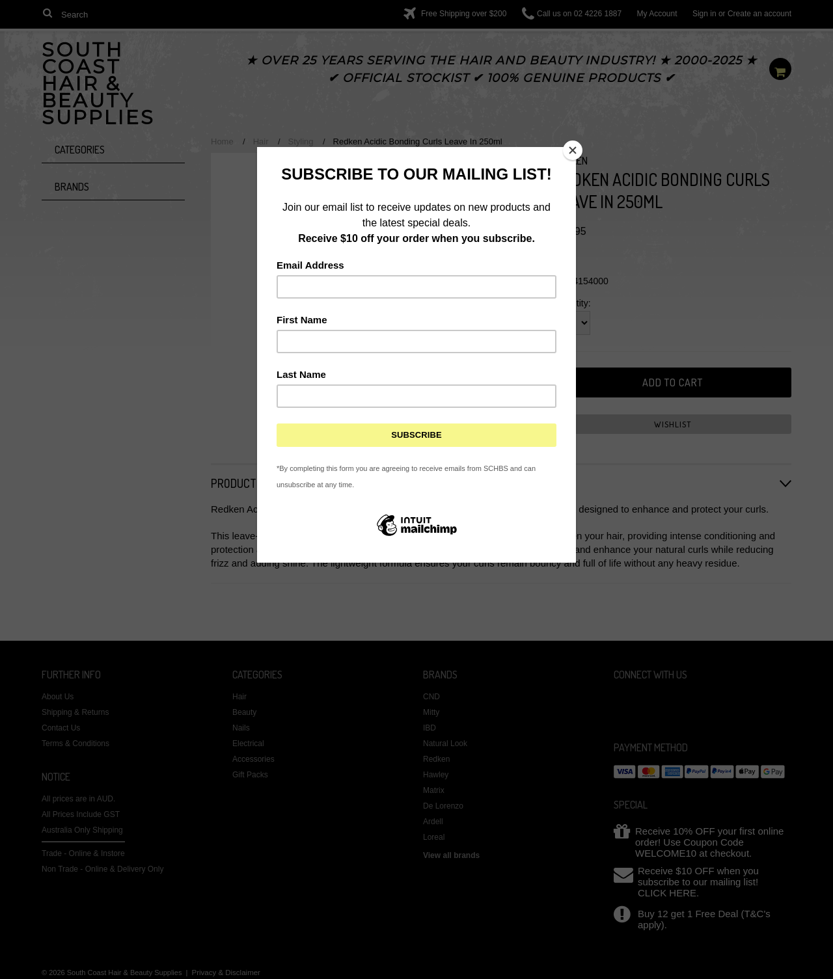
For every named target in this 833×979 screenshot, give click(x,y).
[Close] (572, 150)
